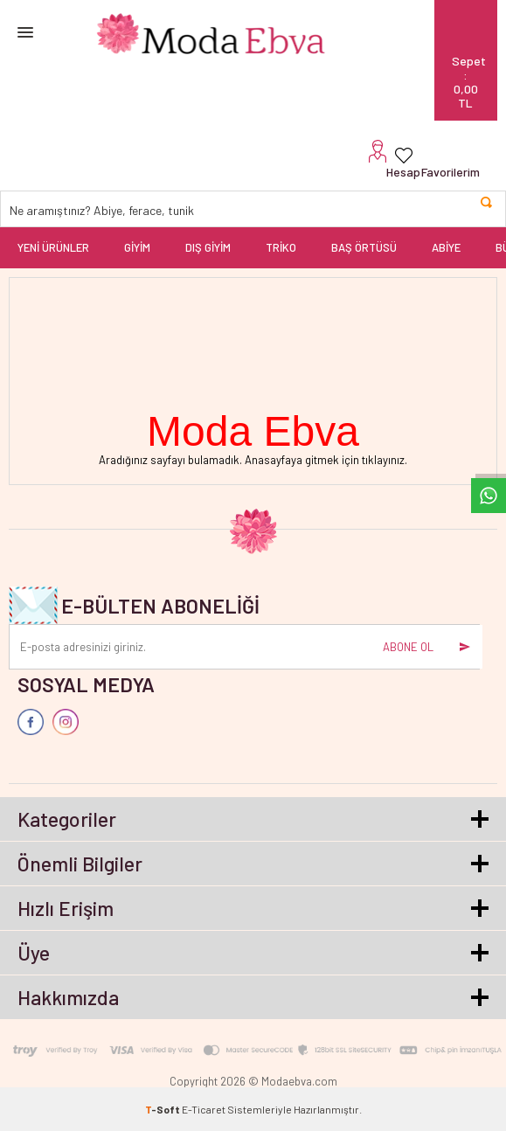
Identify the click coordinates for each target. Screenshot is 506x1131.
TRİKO (281, 247)
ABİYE (446, 247)
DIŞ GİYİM (208, 247)
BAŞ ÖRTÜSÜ (364, 247)
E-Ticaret (203, 1109)
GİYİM (137, 247)
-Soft (163, 1109)
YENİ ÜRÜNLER (53, 247)
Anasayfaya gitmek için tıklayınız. (326, 460)
